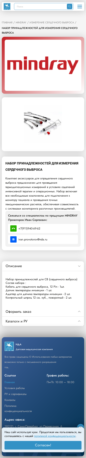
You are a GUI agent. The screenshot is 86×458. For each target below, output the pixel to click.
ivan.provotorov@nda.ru (28, 239)
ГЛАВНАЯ (7, 22)
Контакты (10, 400)
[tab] (43, 266)
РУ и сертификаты (16, 394)
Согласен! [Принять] (43, 445)
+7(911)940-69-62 (25, 228)
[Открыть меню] (79, 6)
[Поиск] (40, 6)
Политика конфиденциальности (18, 408)
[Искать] (69, 6)
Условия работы (15, 388)
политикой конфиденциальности (55, 436)
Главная (10, 382)
